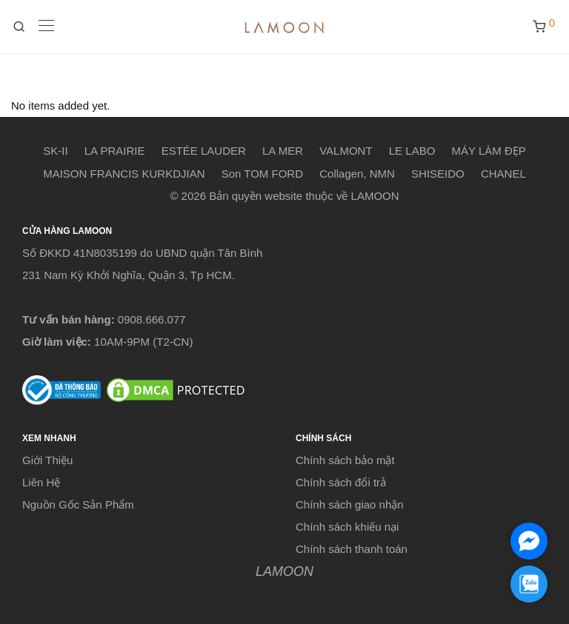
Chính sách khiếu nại (347, 526)
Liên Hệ (41, 482)
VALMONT (345, 150)
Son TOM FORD (262, 173)
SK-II (55, 150)
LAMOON (284, 571)
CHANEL (503, 173)
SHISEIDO (438, 173)
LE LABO (412, 150)
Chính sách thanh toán (351, 549)
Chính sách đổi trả (341, 482)
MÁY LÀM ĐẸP (489, 150)
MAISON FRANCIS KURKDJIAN (123, 173)
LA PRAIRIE (114, 150)
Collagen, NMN (357, 173)
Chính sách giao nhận (350, 504)
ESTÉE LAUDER (204, 150)
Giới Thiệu (47, 460)
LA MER (282, 150)
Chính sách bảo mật (345, 460)
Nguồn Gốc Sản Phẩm (78, 504)
